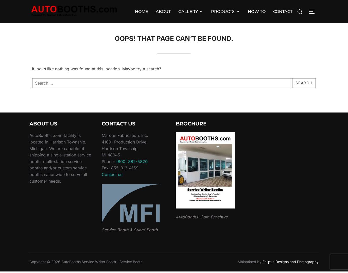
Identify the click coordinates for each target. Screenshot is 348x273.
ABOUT (163, 11)
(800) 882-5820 (132, 163)
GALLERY (190, 11)
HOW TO (257, 11)
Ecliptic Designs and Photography (291, 263)
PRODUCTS (225, 11)
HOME (141, 11)
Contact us (112, 176)
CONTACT (282, 11)
